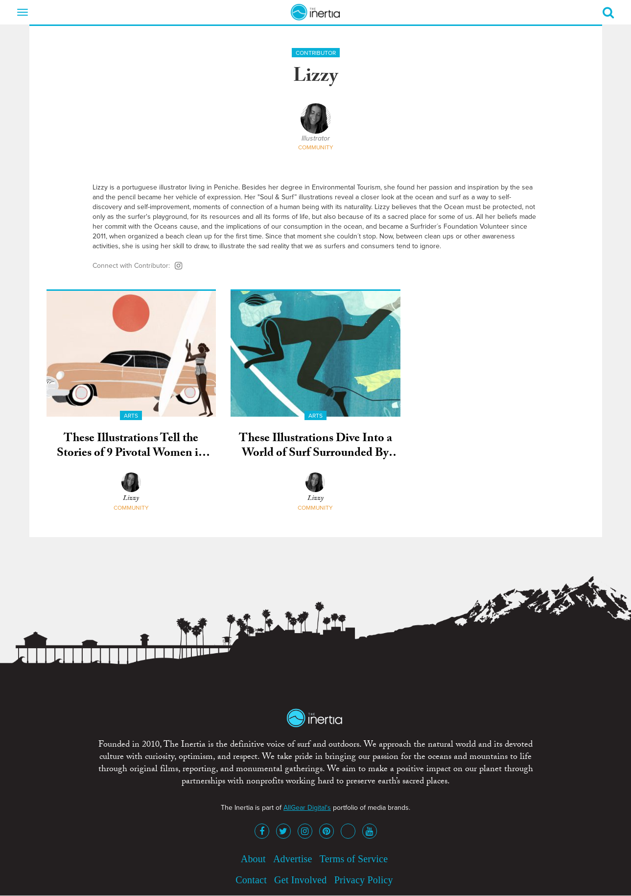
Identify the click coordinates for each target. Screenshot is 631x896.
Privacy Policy (363, 879)
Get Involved (300, 879)
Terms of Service (354, 858)
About (253, 858)
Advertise (292, 858)
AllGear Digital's (307, 807)
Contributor (316, 52)
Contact (251, 879)
